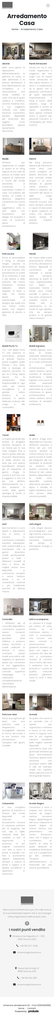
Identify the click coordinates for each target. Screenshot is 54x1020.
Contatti (31, 1008)
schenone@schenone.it (29, 952)
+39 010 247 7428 (29, 945)
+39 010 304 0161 (29, 978)
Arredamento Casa (32, 29)
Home (15, 29)
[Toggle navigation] (48, 5)
